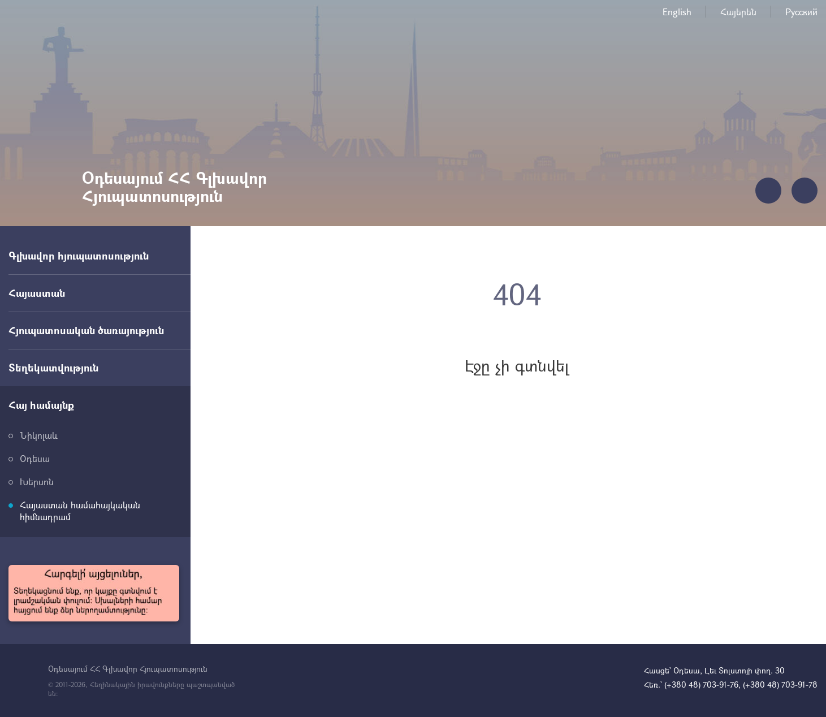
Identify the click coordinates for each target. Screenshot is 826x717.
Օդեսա (35, 458)
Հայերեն (738, 12)
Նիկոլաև (39, 435)
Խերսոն (37, 481)
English (677, 12)
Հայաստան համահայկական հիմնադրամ (80, 510)
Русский (801, 12)
